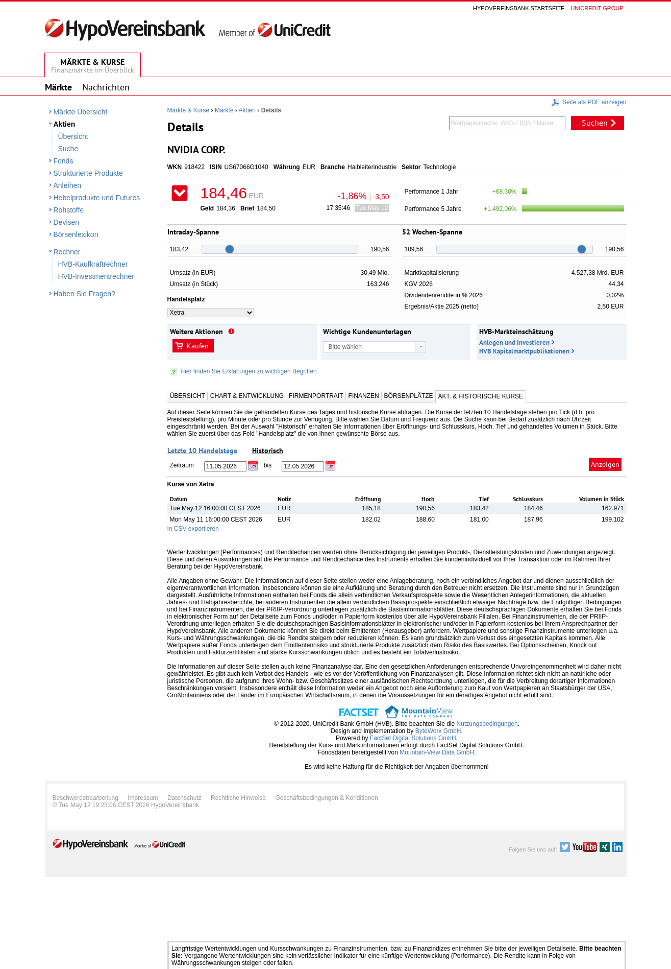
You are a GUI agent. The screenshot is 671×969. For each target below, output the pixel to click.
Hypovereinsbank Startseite (518, 8)
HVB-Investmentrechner (96, 276)
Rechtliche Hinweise (238, 797)
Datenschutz (184, 797)
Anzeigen (605, 464)
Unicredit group (596, 8)
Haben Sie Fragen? (84, 294)
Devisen (67, 222)
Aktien (65, 124)
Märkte (224, 110)
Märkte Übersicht (81, 112)
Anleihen (68, 185)
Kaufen (198, 345)
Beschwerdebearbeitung (85, 797)
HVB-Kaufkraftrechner (93, 264)
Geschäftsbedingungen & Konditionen (326, 797)
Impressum (143, 797)
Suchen (595, 122)
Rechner (67, 252)
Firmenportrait (316, 395)
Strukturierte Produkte (88, 173)
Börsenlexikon (76, 234)
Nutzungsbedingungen (487, 723)
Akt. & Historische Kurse (480, 396)
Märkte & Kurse (188, 110)
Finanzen (364, 395)
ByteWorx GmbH (438, 731)
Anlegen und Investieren (514, 342)
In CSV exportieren (193, 528)
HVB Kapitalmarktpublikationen (524, 351)
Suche (68, 149)
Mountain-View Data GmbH (437, 752)
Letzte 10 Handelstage (202, 450)
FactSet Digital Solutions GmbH (413, 738)
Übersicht (73, 136)
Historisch (267, 450)
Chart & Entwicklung (247, 395)
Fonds (63, 161)
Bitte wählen (345, 346)
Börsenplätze (408, 395)
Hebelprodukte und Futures (97, 198)
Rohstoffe (69, 210)
